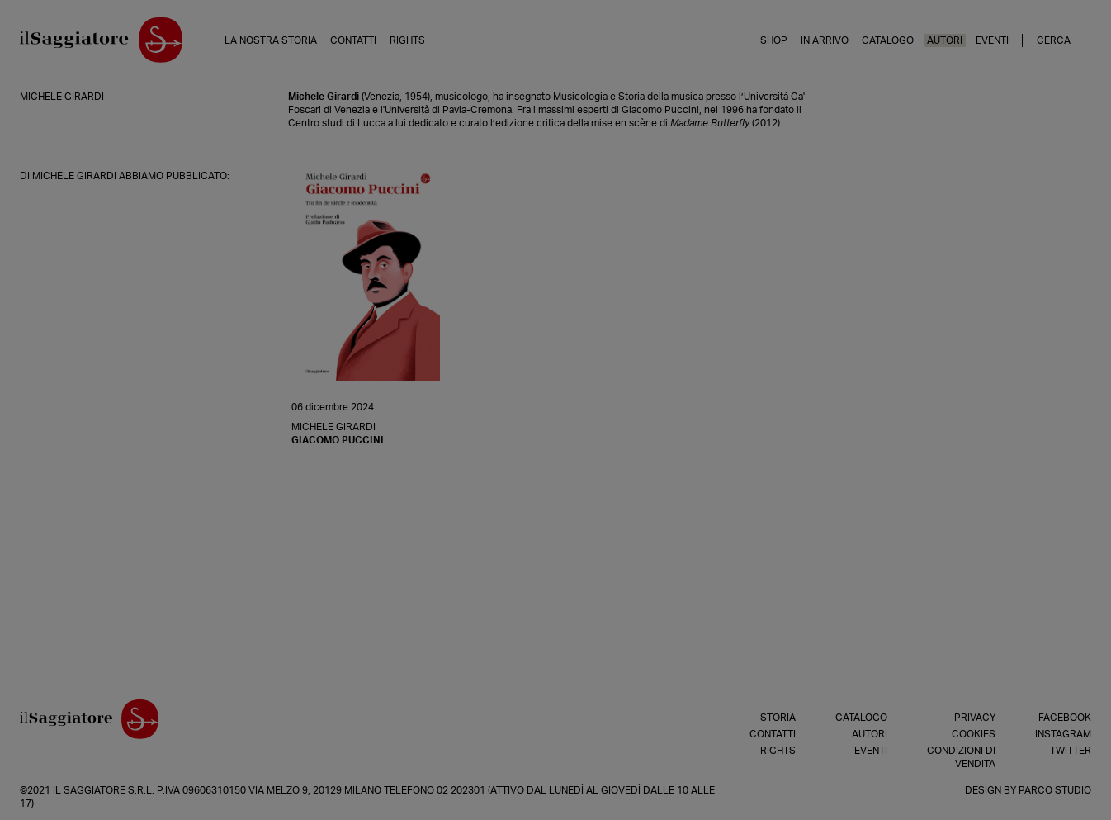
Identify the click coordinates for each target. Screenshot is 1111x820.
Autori (944, 40)
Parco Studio (1055, 790)
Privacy (974, 718)
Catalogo (888, 40)
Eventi (992, 40)
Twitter (1070, 751)
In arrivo (825, 40)
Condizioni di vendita (961, 757)
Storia (778, 718)
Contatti (353, 40)
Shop (773, 40)
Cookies (973, 734)
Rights (407, 40)
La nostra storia (271, 40)
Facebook (1064, 718)
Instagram (1063, 734)
